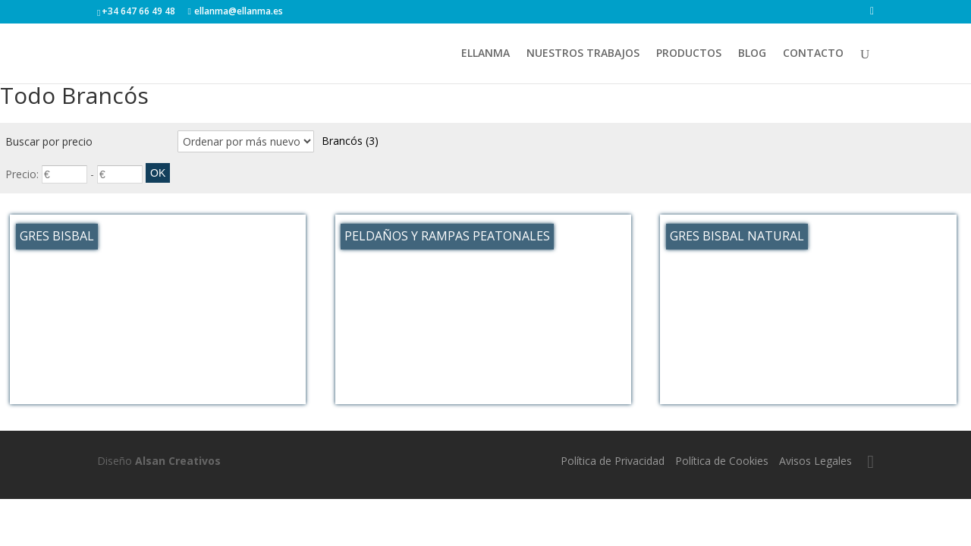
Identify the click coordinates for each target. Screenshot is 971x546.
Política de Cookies (721, 460)
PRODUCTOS (688, 54)
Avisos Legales (815, 460)
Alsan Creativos (178, 460)
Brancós (350, 140)
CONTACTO (813, 54)
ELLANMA (485, 54)
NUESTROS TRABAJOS (582, 54)
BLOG (752, 54)
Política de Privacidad (613, 460)
